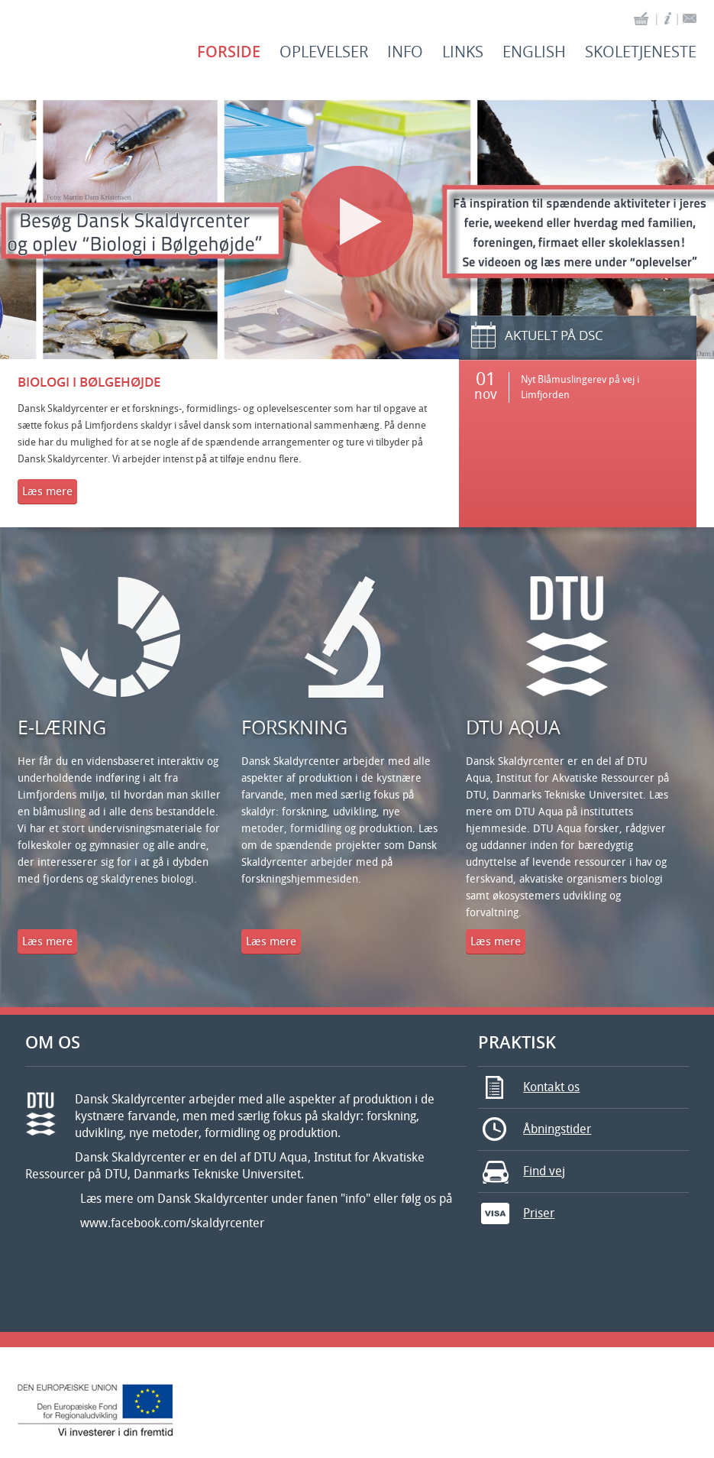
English (534, 52)
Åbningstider (534, 1129)
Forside (228, 52)
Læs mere (47, 491)
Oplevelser (323, 52)
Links (462, 52)
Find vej (521, 1171)
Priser (516, 1213)
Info (405, 52)
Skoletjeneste (640, 52)
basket (641, 18)
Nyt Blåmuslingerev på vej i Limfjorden (580, 387)
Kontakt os (529, 1087)
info (668, 18)
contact (689, 18)
